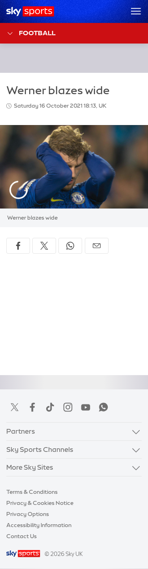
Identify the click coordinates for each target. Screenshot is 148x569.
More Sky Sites (29, 467)
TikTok (50, 407)
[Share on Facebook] (18, 246)
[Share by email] (97, 246)
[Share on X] (44, 246)
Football (31, 33)
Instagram (68, 407)
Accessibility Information (38, 525)
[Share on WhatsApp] (70, 246)
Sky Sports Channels (39, 449)
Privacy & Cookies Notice (39, 503)
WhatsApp (103, 407)
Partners (20, 431)
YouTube (86, 407)
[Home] (30, 11)
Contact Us (21, 536)
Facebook (32, 407)
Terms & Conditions (32, 492)
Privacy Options (27, 514)
